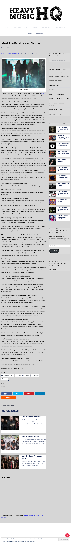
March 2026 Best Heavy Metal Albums (63, 152)
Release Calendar (20, 28)
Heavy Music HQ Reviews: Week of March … (63, 169)
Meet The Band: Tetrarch (31, 417)
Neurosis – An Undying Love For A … (63, 177)
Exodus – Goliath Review (62, 200)
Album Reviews (55, 81)
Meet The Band (60, 28)
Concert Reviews (56, 94)
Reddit (8, 397)
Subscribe (54, 250)
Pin (29, 394)
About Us (39, 33)
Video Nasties (7, 405)
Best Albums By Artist (59, 98)
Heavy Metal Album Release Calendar (63, 144)
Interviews (46, 28)
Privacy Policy (55, 114)
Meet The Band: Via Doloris (63, 184)
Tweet (17, 394)
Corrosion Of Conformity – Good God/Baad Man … (63, 137)
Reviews (35, 28)
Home (7, 28)
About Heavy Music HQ (59, 76)
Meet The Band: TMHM (30, 436)
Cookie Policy (32, 541)
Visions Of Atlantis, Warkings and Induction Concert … (63, 217)
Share (6, 394)
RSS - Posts (52, 269)
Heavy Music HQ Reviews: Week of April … (63, 129)
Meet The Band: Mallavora (62, 160)
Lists (30, 33)
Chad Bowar (7, 47)
